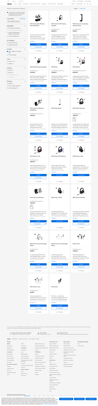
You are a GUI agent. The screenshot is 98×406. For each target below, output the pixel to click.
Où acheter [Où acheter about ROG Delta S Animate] (81, 221)
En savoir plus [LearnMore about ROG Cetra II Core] (38, 308)
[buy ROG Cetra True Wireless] (37, 197)
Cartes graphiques (25, 356)
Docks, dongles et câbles (40, 368)
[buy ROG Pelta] (54, 67)
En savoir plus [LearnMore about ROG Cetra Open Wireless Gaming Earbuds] (38, 47)
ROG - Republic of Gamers (34, 338)
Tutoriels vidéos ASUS (68, 358)
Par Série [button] (16, 49)
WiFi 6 (22, 371)
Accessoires (9, 348)
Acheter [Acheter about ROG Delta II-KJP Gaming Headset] (60, 44)
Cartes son (23, 363)
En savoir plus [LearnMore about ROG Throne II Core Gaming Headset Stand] (81, 47)
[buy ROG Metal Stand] (56, 108)
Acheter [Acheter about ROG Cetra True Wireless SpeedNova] (38, 133)
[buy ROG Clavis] (54, 287)
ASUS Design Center (53, 366)
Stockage (23, 367)
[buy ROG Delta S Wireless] (79, 108)
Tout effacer (22, 18)
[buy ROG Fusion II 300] (78, 156)
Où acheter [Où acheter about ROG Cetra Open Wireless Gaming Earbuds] (38, 44)
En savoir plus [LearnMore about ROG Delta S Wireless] (81, 136)
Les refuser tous (79, 399)
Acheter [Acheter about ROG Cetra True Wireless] (38, 221)
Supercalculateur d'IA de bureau (41, 347)
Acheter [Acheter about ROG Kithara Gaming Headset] (38, 85)
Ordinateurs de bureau (11, 372)
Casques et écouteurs (39, 358)
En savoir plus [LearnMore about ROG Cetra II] (81, 267)
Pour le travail (9, 356)
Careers (51, 358)
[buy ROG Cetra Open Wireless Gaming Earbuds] (38, 25)
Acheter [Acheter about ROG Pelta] (60, 85)
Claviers (36, 354)
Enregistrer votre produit (69, 347)
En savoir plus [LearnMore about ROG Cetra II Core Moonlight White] (59, 267)
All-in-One (9, 370)
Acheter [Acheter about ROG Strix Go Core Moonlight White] (38, 264)
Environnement (88, 1)
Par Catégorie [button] (16, 40)
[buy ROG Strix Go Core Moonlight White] (38, 244)
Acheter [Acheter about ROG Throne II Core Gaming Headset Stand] (81, 44)
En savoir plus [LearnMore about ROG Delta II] (81, 88)
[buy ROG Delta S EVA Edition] (58, 156)
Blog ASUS (51, 386)
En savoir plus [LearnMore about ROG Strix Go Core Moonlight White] (38, 267)
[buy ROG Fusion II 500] (56, 197)
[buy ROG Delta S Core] (35, 156)
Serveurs (37, 349)
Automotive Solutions (53, 370)
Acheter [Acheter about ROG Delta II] (81, 85)
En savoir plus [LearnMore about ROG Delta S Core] (38, 177)
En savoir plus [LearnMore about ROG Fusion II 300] (81, 175)
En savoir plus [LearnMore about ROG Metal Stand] (59, 136)
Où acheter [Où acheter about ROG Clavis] (59, 305)
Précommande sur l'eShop (16, 30)
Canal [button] (16, 59)
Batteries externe (38, 370)
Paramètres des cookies (66, 399)
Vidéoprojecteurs (10, 368)
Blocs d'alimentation (25, 358)
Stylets (36, 372)
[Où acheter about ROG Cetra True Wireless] (46, 224)
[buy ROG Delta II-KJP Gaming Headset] (59, 25)
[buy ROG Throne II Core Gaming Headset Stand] (81, 25)
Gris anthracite (13, 74)
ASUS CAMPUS (52, 377)
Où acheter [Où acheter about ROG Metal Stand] (59, 133)
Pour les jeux (9, 362)
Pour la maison (10, 354)
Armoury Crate (52, 389)
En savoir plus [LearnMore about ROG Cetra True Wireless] (37, 224)
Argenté (11, 77)
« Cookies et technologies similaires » (50, 404)
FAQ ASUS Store (67, 345)
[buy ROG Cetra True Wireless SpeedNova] (38, 109)
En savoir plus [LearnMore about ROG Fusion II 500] (59, 221)
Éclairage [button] (16, 81)
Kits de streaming (38, 360)
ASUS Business (80, 1)
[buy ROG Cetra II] (76, 244)
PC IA (50, 362)
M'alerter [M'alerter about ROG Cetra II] (81, 264)
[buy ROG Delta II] (76, 67)
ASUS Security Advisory (68, 360)
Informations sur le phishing (55, 382)
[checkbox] (15, 30)
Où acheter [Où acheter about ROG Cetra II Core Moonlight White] (59, 264)
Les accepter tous (91, 399)
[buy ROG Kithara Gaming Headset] (38, 67)
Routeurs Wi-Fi (24, 373)
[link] (15, 4)
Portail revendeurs (53, 354)
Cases (22, 352)
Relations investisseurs (53, 345)
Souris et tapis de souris (40, 356)
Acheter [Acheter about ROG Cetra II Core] (38, 305)
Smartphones (9, 345)
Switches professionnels (40, 345)
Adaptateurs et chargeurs (40, 366)
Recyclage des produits (68, 364)
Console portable (10, 350)
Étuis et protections (39, 364)
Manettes (37, 374)
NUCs (8, 374)
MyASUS (65, 362)
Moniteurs (9, 366)
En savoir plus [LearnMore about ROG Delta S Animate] (81, 224)
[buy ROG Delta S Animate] (79, 197)
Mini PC (22, 343)
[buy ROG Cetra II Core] (35, 287)
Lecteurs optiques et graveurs (27, 365)
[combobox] (84, 8)
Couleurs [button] (16, 68)
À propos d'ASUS (52, 343)
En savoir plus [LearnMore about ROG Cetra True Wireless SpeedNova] (38, 136)
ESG (78, 343)
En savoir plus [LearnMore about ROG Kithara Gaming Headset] (38, 88)
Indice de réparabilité (68, 366)
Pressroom (51, 356)
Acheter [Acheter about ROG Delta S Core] (38, 175)
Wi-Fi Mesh (23, 375)
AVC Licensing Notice (53, 384)
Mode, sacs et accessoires (40, 362)
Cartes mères (23, 350)
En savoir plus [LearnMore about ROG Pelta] (59, 88)
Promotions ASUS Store (54, 372)
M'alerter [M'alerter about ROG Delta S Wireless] (81, 133)
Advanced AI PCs (52, 364)
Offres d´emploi (52, 349)
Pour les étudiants (10, 360)
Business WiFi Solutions (40, 343)
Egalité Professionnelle (53, 347)
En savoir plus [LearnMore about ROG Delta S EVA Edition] (59, 175)
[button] (74, 1)
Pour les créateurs (10, 358)
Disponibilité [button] (16, 26)
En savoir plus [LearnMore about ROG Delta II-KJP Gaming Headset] (59, 47)
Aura (50, 391)
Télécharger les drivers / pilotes (70, 349)
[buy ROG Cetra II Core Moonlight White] (59, 244)
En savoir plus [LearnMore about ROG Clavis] (59, 308)
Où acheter (51, 352)
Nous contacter (67, 343)
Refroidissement (24, 354)
